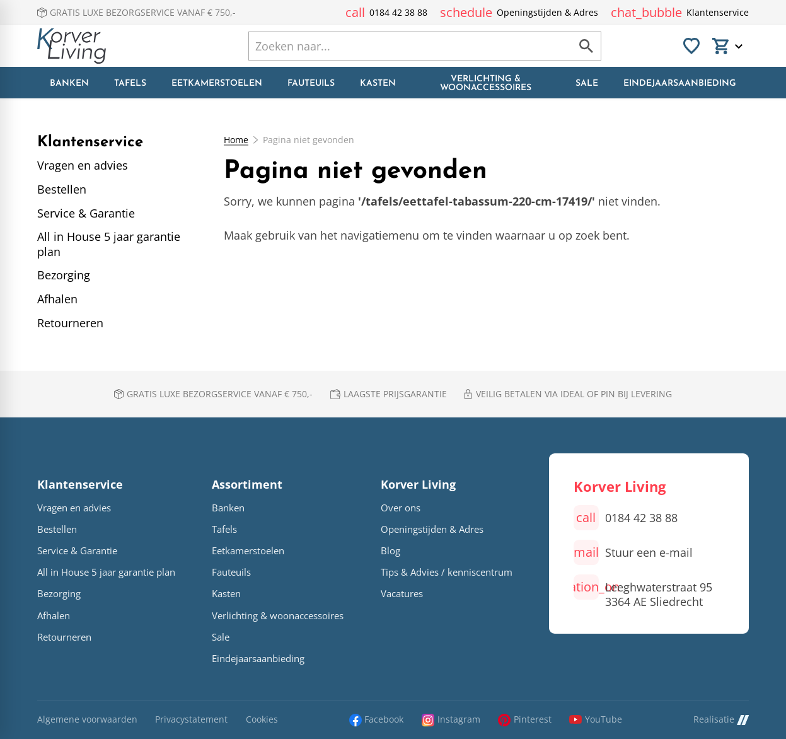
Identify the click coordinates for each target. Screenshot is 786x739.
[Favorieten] (691, 46)
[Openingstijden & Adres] (519, 12)
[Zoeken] (397, 46)
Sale (220, 637)
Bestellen (57, 529)
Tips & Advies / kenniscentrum (446, 572)
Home (236, 140)
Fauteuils (231, 572)
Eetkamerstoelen (248, 551)
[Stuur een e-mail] (633, 552)
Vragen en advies (74, 508)
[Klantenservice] (680, 12)
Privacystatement (191, 719)
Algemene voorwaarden (87, 719)
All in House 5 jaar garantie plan (106, 572)
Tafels (224, 529)
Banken (228, 508)
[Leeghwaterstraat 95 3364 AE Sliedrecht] (643, 591)
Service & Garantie (77, 551)
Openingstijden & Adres (432, 529)
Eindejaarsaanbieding (258, 659)
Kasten (226, 594)
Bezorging (59, 594)
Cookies (262, 719)
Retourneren (64, 637)
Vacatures (402, 594)
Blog (390, 551)
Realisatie (721, 720)
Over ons (400, 508)
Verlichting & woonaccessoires (278, 616)
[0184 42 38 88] (386, 12)
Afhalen (53, 616)
